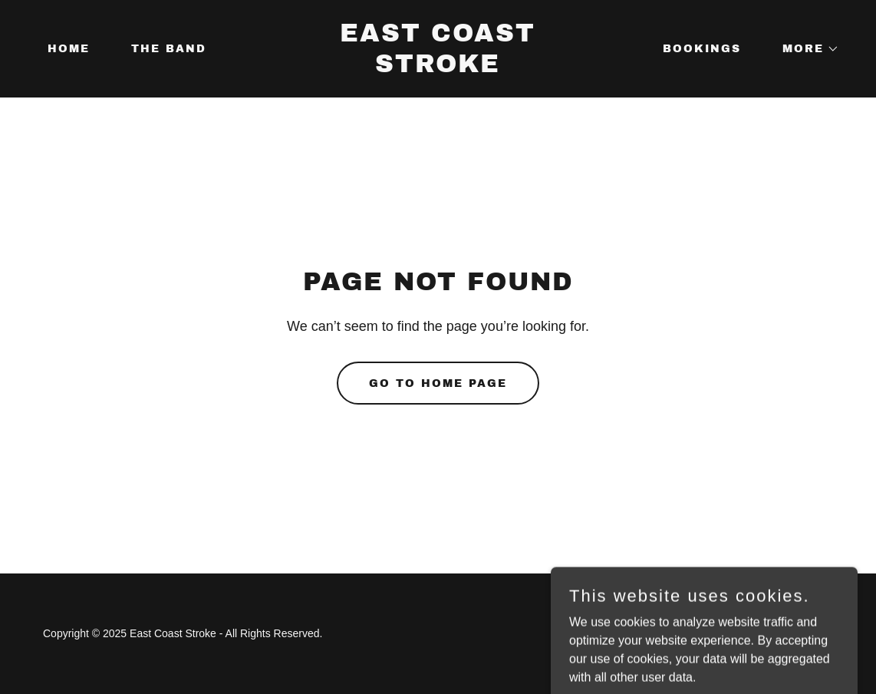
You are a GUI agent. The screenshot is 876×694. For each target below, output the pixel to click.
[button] (805, 49)
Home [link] (69, 49)
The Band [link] (168, 49)
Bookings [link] (702, 49)
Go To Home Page (438, 383)
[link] (438, 67)
